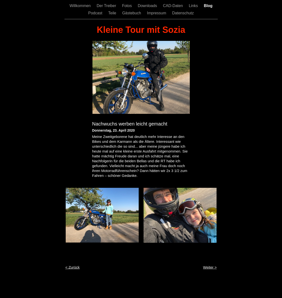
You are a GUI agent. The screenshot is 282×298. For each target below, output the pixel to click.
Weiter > (210, 267)
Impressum (157, 13)
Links (194, 6)
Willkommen (81, 6)
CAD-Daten (173, 6)
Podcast (95, 13)
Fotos (127, 6)
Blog (208, 6)
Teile (112, 13)
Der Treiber (107, 6)
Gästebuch (132, 13)
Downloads (148, 6)
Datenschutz (183, 13)
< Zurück (72, 267)
